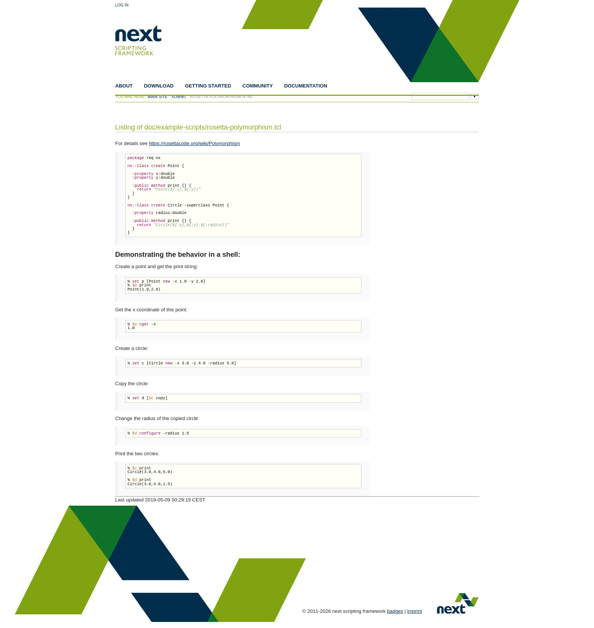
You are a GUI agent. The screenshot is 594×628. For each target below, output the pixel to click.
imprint (414, 611)
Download (159, 86)
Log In (121, 5)
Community (257, 86)
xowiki (179, 97)
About (124, 86)
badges (395, 611)
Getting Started (208, 86)
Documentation (305, 86)
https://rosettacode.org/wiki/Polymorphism (194, 143)
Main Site (157, 97)
